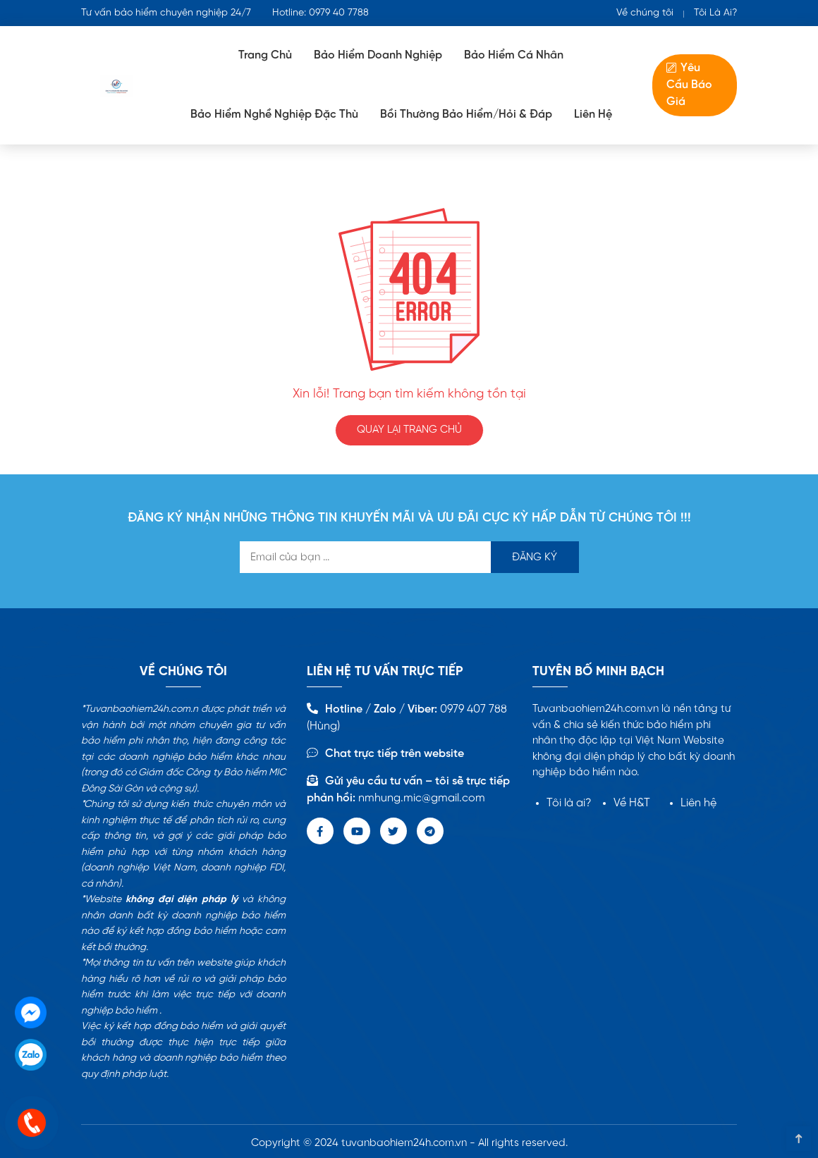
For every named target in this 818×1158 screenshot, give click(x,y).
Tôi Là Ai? (715, 13)
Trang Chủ (265, 55)
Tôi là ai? (569, 803)
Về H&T (632, 803)
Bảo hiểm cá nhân (513, 55)
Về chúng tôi (644, 13)
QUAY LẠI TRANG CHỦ (409, 430)
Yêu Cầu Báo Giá (689, 85)
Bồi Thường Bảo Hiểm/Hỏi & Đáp (466, 115)
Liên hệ (698, 803)
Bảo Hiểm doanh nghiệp (378, 55)
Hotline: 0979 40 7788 (320, 13)
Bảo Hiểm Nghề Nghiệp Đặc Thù (274, 115)
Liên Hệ (593, 115)
